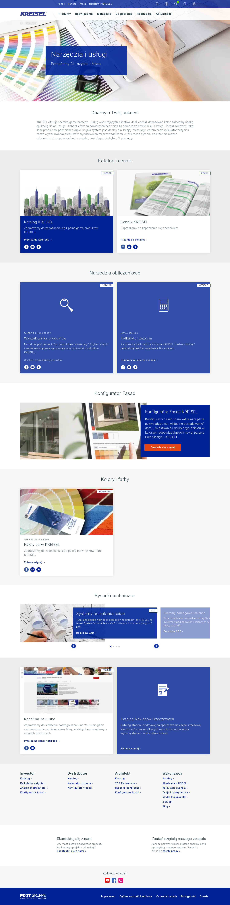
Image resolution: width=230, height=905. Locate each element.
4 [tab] (119, 646)
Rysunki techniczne (127, 787)
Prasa (82, 4)
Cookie (204, 896)
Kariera (72, 4)
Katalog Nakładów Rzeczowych (147, 719)
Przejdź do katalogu (37, 239)
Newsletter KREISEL (100, 4)
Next (156, 646)
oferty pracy (170, 851)
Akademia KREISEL (174, 783)
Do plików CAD (85, 632)
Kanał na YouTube (39, 719)
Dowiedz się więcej (163, 447)
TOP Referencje (125, 783)
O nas (61, 4)
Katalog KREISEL (38, 222)
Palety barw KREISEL (42, 545)
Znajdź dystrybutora (33, 787)
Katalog (25, 778)
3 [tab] (116, 646)
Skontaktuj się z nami (70, 851)
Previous (73, 646)
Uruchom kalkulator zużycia (138, 360)
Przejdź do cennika (133, 239)
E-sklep (167, 801)
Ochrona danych (166, 896)
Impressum (108, 896)
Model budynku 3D (174, 797)
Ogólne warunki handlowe (136, 896)
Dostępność (188, 896)
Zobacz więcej (33, 562)
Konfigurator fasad (32, 792)
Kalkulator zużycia (136, 338)
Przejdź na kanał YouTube (41, 740)
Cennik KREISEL (134, 222)
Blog (165, 806)
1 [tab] (110, 646)
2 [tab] (113, 646)
